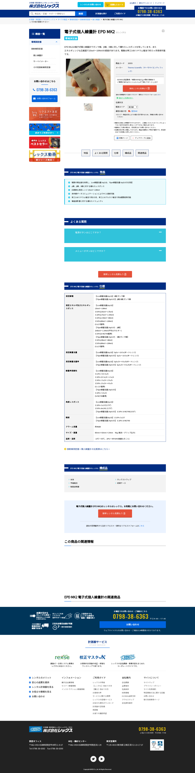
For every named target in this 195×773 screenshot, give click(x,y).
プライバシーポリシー (152, 685)
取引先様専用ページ (152, 699)
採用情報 (125, 692)
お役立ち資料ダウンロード (103, 703)
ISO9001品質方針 (129, 696)
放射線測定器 (85, 19)
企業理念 (125, 685)
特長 (86, 152)
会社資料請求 (127, 703)
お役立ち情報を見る (41, 691)
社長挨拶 (125, 689)
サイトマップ (149, 682)
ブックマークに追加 (142, 138)
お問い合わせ (132, 624)
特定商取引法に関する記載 (154, 692)
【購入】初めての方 (100, 689)
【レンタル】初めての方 (102, 685)
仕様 (116, 152)
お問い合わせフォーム (46, 98)
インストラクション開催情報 (73, 689)
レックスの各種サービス (102, 699)
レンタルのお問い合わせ (90, 4)
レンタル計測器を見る (42, 687)
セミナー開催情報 (69, 685)
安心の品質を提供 (40, 682)
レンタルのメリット (41, 677)
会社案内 (133, 3)
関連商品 (142, 152)
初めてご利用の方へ (126, 98)
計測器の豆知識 (99, 706)
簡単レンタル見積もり (139, 88)
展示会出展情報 (68, 682)
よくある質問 (101, 152)
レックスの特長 (99, 682)
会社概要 (125, 682)
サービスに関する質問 (101, 696)
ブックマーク (160, 3)
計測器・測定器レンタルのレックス (42, 19)
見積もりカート (116, 4)
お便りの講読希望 (100, 713)
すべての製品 (62, 19)
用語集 (95, 710)
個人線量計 (96, 19)
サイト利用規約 (150, 689)
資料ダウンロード (145, 3)
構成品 (128, 152)
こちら (158, 95)
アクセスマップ (128, 699)
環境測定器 (74, 19)
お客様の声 (97, 692)
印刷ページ (123, 138)
